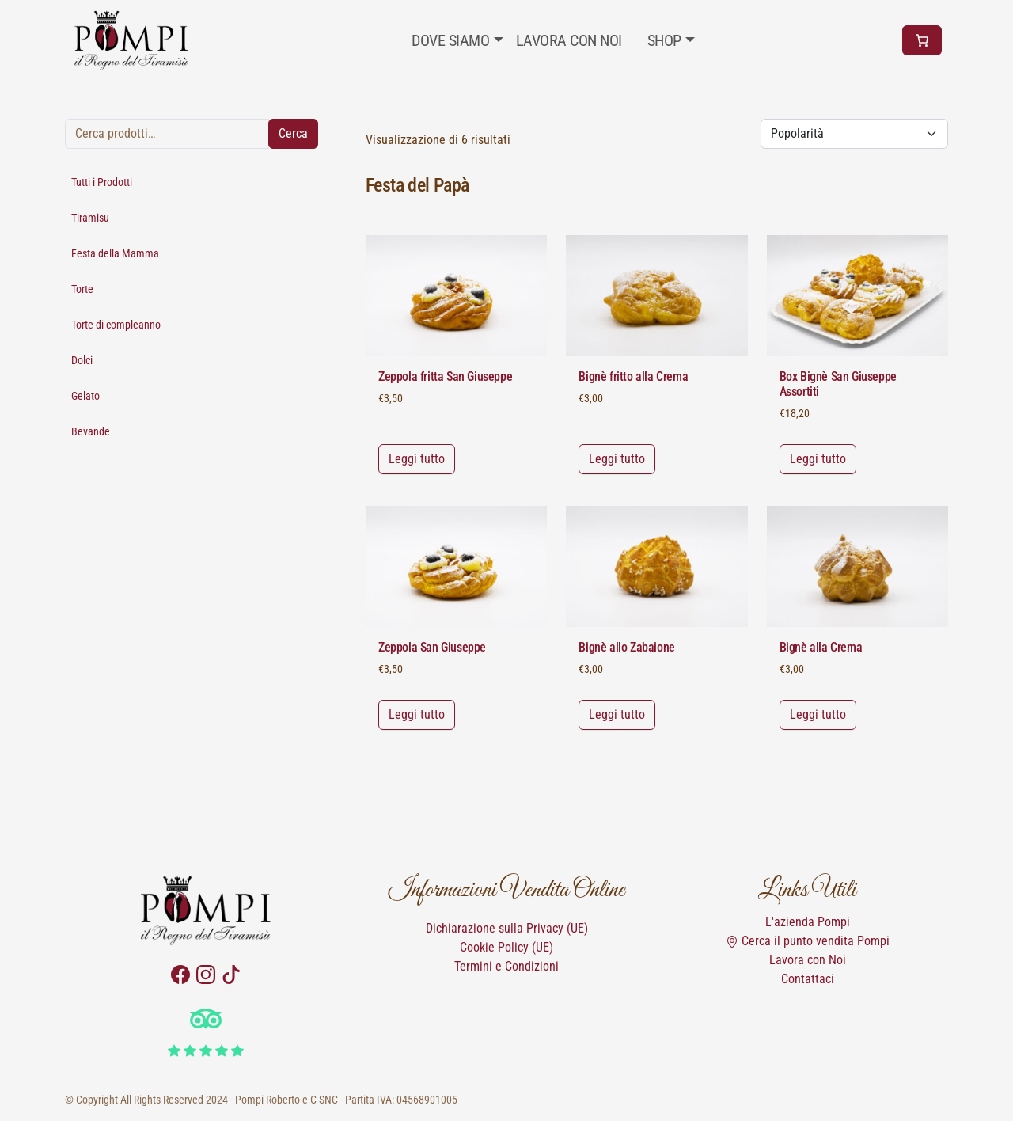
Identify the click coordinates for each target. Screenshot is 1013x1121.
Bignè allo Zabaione (626, 647)
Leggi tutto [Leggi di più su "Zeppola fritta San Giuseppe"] (417, 458)
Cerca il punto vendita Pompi (808, 940)
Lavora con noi (569, 40)
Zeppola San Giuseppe (432, 647)
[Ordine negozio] (854, 134)
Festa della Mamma (115, 253)
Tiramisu (90, 217)
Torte (82, 289)
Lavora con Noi (807, 959)
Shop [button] (664, 40)
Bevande (90, 431)
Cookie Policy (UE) (506, 947)
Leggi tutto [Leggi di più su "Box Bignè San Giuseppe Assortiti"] (818, 458)
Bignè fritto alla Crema (633, 376)
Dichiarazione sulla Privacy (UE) (507, 928)
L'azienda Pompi (807, 921)
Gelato (85, 396)
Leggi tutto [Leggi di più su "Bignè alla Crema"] (818, 714)
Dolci (82, 360)
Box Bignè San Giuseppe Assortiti (838, 384)
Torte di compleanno (116, 324)
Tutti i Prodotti (101, 182)
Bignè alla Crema (821, 647)
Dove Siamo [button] (450, 40)
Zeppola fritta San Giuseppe (445, 376)
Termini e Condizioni (506, 966)
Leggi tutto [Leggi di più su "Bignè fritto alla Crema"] (617, 458)
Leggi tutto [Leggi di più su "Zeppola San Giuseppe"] (417, 714)
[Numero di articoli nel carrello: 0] (922, 40)
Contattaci (807, 978)
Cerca (293, 133)
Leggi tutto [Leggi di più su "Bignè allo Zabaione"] (617, 714)
